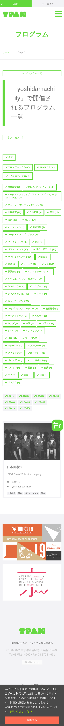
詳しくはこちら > (21, 711)
